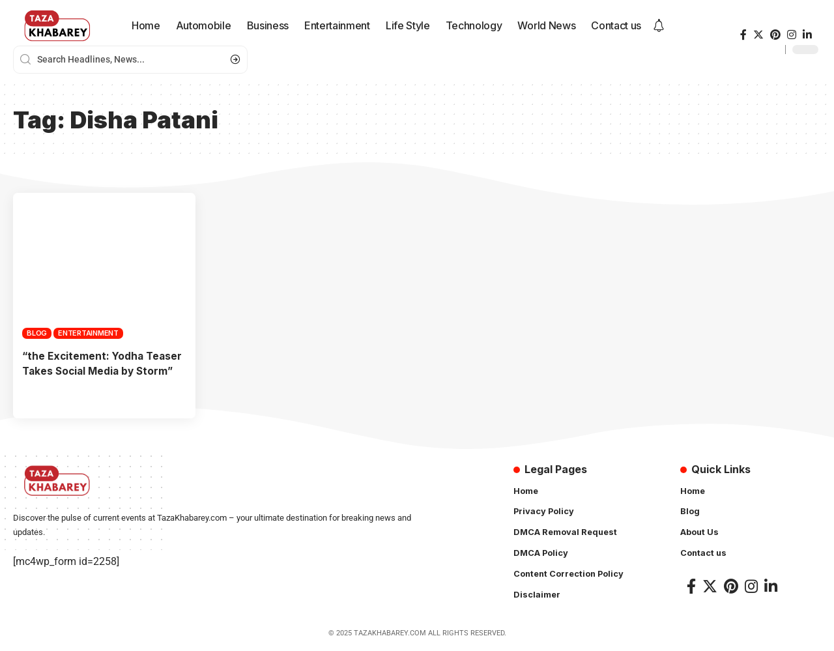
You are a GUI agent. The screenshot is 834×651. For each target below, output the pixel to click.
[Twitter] (758, 35)
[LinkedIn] (807, 35)
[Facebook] (743, 35)
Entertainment (88, 333)
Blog (37, 333)
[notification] (658, 26)
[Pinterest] (775, 35)
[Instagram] (791, 35)
